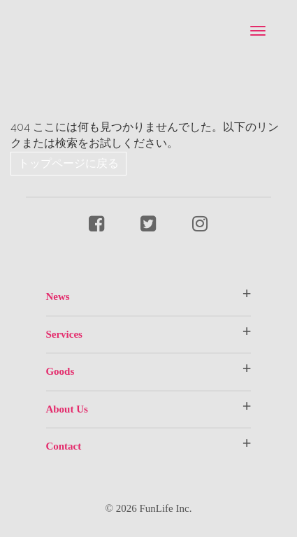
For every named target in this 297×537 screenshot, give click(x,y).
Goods (59, 371)
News (57, 296)
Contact (63, 446)
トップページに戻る (68, 163)
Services (63, 334)
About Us (66, 409)
